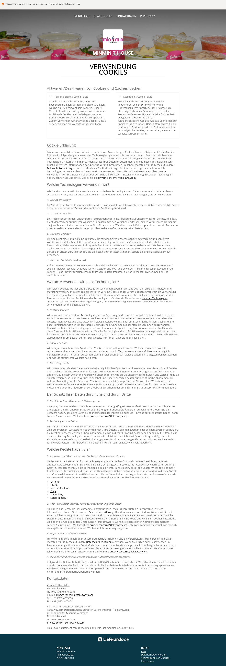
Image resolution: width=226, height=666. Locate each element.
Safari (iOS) (56, 494)
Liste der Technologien (154, 298)
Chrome (54, 481)
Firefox (54, 484)
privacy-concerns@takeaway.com (117, 177)
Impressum (147, 16)
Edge (53, 491)
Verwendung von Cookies (155, 657)
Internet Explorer (60, 488)
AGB (143, 651)
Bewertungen (103, 16)
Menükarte (82, 16)
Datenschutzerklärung (59, 168)
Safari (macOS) (58, 497)
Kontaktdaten (126, 16)
